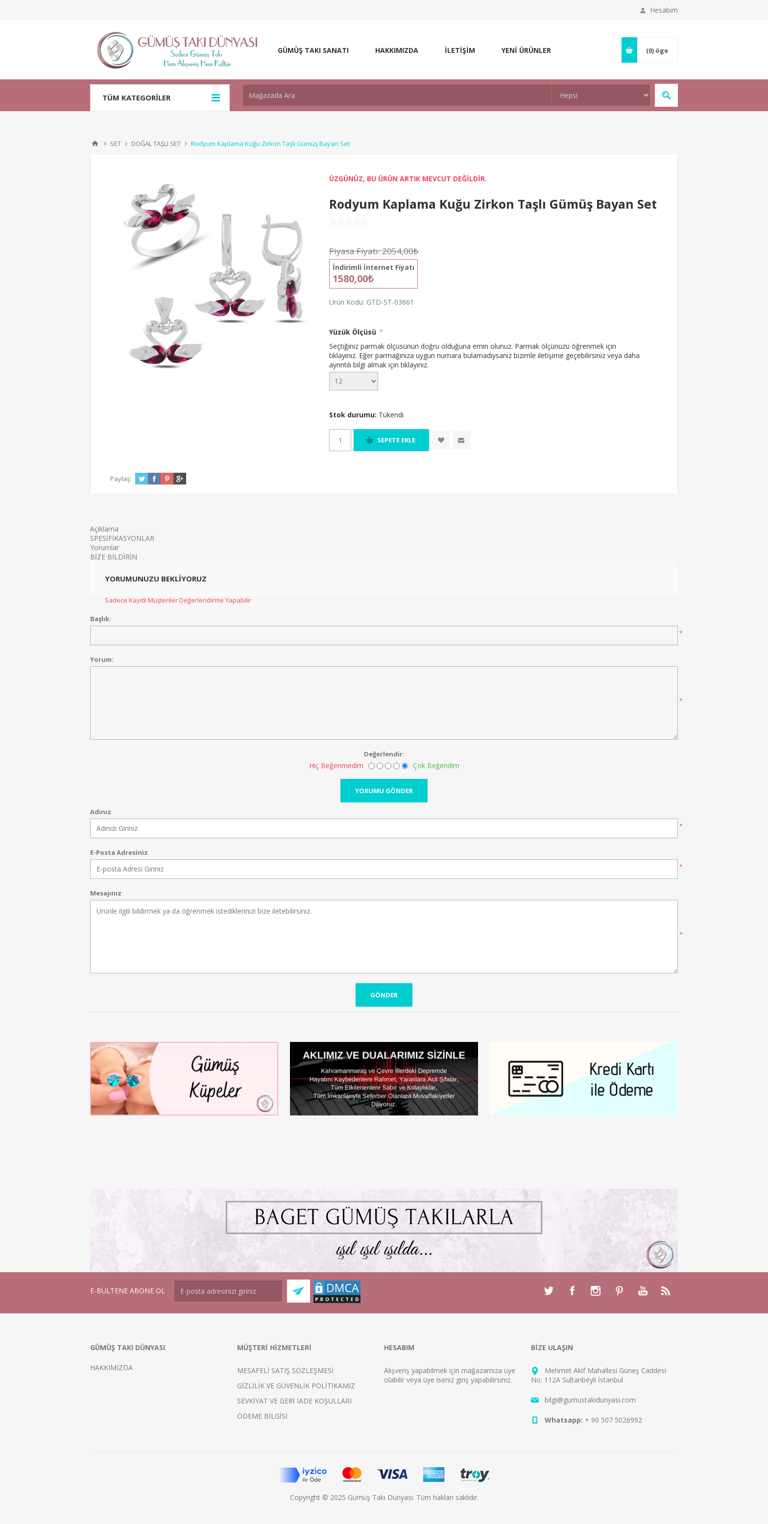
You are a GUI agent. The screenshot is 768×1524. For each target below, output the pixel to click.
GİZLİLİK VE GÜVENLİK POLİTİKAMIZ (296, 1385)
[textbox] (397, 95)
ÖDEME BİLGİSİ (262, 1416)
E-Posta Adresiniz (119, 852)
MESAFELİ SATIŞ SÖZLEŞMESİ (285, 1370)
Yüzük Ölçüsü (353, 332)
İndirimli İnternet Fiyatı (373, 267)
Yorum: (102, 659)
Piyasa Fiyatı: (354, 251)
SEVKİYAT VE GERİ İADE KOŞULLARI (294, 1400)
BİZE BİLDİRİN (113, 556)
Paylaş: (120, 478)
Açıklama (104, 528)
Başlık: (100, 618)
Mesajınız (105, 893)
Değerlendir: (384, 754)
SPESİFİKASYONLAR (122, 538)
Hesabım (664, 10)
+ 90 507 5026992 (613, 1420)
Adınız (100, 811)
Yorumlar (104, 547)
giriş (462, 1379)
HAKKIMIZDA (111, 1367)
